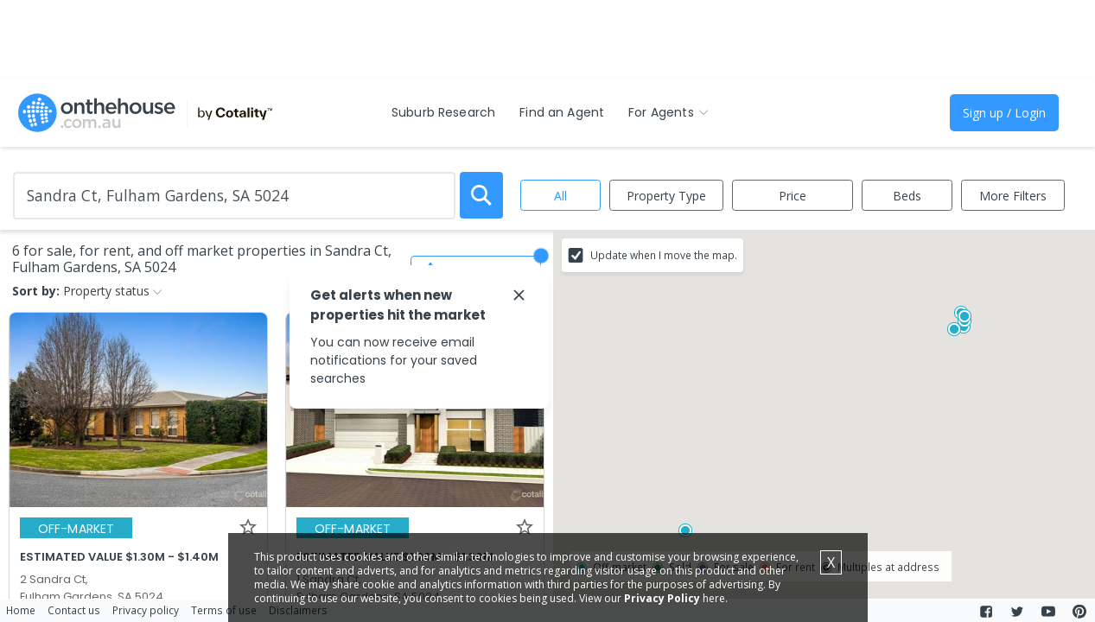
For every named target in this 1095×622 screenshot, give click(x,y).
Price (792, 195)
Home (20, 610)
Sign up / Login (1004, 113)
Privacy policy (145, 610)
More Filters (1013, 195)
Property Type (666, 195)
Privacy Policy (662, 598)
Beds (907, 195)
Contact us (74, 610)
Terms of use (224, 610)
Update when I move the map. (663, 255)
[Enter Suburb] (234, 195)
